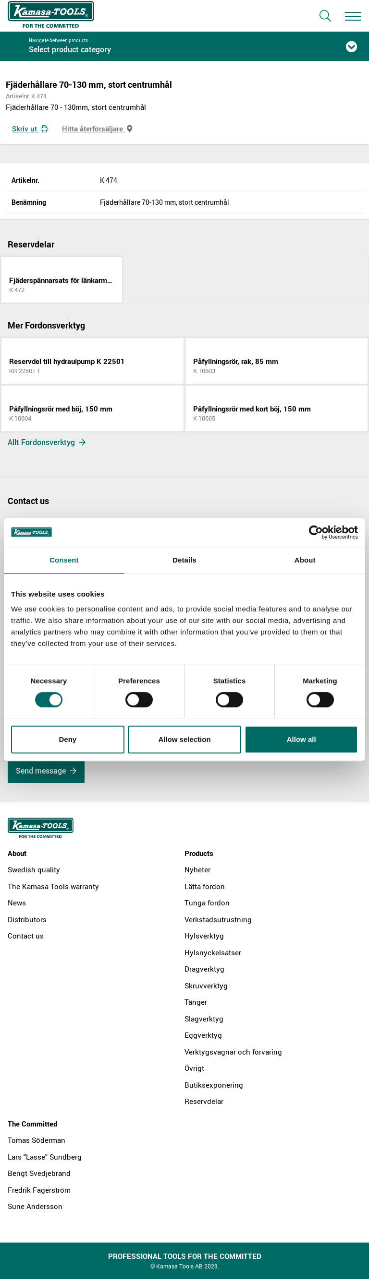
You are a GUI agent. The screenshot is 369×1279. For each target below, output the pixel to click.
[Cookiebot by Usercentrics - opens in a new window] (316, 532)
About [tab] (305, 560)
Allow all (301, 739)
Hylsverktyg (204, 935)
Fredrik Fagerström (39, 1190)
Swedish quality (34, 869)
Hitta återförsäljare (97, 128)
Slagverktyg (203, 1018)
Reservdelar (203, 1101)
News (17, 902)
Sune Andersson (35, 1206)
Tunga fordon (207, 902)
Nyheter (197, 869)
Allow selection (184, 739)
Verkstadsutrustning (218, 919)
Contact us (26, 935)
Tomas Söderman (36, 1140)
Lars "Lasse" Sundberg (45, 1157)
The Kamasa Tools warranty (53, 886)
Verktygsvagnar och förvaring (233, 1051)
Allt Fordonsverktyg (47, 442)
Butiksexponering (213, 1085)
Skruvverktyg (206, 985)
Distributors (27, 919)
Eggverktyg (203, 1035)
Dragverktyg (204, 969)
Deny (67, 739)
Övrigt (194, 1068)
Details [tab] (184, 560)
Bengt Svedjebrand (39, 1173)
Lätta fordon (204, 886)
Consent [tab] (64, 560)
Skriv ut (30, 128)
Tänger (195, 1002)
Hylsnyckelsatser (212, 952)
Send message (46, 770)
